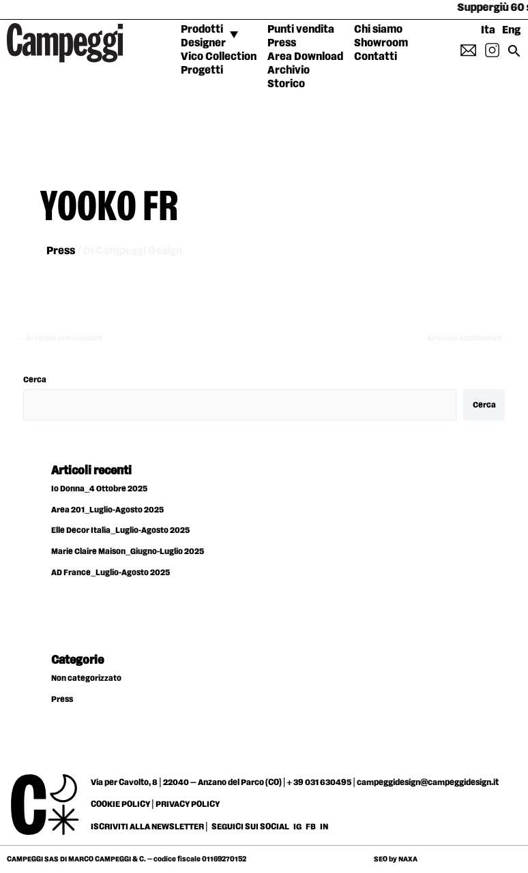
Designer (203, 43)
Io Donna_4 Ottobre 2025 (99, 489)
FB (311, 827)
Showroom (381, 43)
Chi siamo (378, 30)
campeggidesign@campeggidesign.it (428, 782)
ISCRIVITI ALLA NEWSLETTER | (149, 827)
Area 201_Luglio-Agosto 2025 (107, 510)
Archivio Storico (288, 77)
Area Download (305, 57)
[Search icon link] (514, 55)
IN (324, 827)
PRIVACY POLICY (188, 804)
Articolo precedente (59, 338)
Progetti (202, 70)
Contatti (375, 57)
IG (297, 827)
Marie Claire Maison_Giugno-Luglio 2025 (127, 551)
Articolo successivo (470, 338)
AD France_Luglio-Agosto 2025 (110, 573)
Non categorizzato (86, 678)
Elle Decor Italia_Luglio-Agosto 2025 (120, 530)
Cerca (34, 380)
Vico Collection (218, 57)
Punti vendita (300, 30)
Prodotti (202, 30)
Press (281, 43)
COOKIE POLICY (120, 804)
